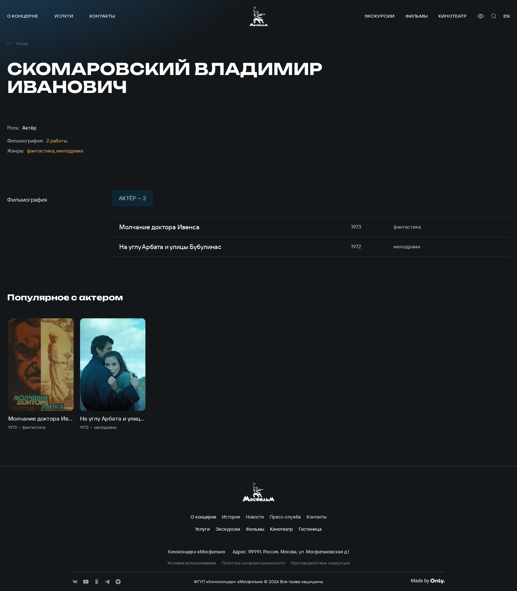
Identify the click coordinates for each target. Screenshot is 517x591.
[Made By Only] (428, 581)
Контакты (102, 16)
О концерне (22, 16)
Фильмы (416, 16)
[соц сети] (75, 582)
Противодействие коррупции (320, 563)
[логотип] (259, 16)
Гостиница (310, 529)
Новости (255, 517)
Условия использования (191, 563)
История (231, 517)
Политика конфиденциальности (253, 563)
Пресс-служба (285, 517)
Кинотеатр (452, 16)
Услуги (63, 16)
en (506, 16)
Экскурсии (379, 16)
